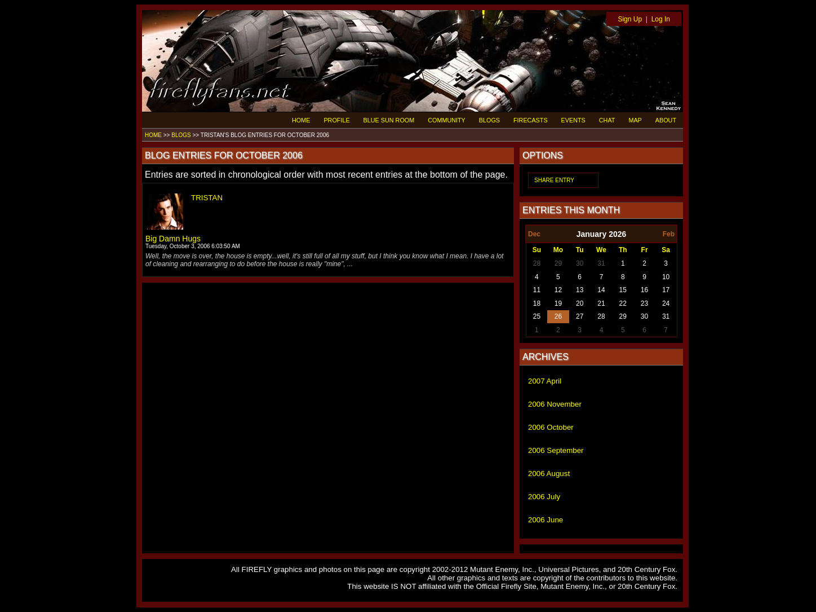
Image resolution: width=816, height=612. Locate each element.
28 (536, 263)
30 (579, 263)
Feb (669, 234)
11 (536, 290)
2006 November (555, 404)
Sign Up (630, 19)
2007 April (544, 381)
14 (601, 290)
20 (579, 303)
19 (558, 303)
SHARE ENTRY (554, 180)
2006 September (556, 450)
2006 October (551, 427)
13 (579, 290)
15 (623, 290)
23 (644, 303)
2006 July (544, 496)
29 (558, 263)
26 (558, 316)
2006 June (545, 520)
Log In (660, 19)
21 (601, 303)
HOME (301, 120)
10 (665, 277)
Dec (534, 234)
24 (665, 303)
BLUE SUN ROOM (389, 120)
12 (558, 290)
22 (623, 303)
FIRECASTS (530, 120)
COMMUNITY (446, 120)
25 (536, 316)
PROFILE (336, 120)
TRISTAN (207, 197)
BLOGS (489, 120)
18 (536, 303)
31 (601, 263)
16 (644, 290)
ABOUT (665, 120)
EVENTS (573, 120)
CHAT (607, 120)
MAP (634, 120)
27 (579, 316)
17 (665, 290)
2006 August (549, 473)
